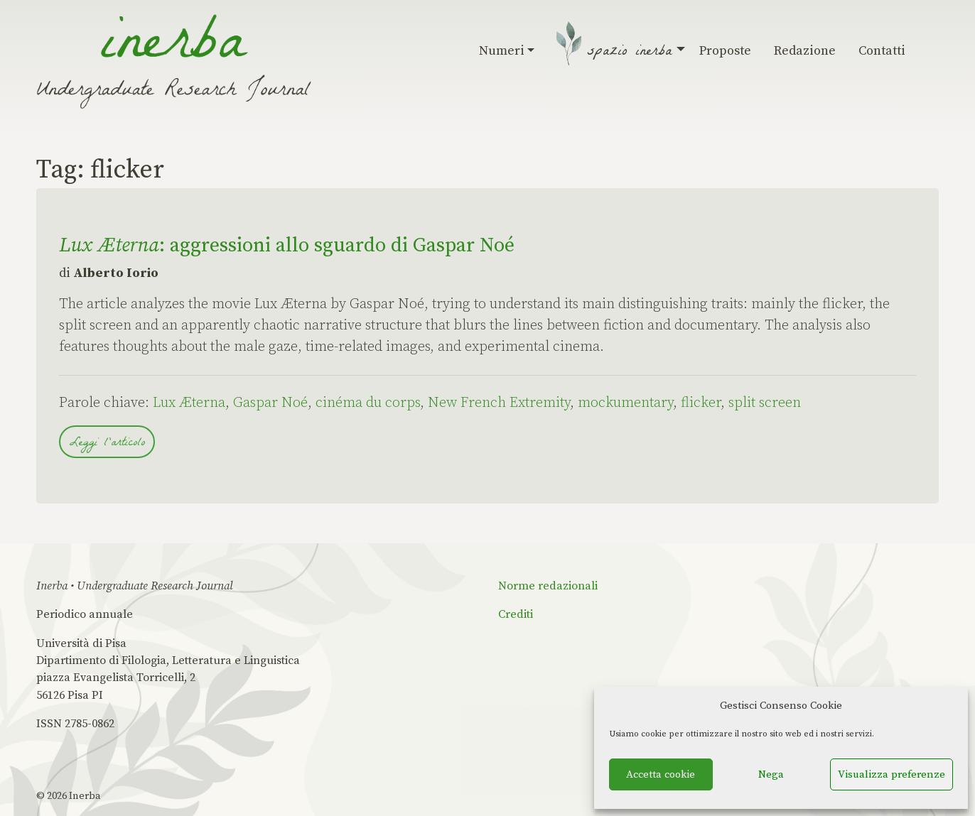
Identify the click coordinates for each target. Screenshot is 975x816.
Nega (771, 774)
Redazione (805, 51)
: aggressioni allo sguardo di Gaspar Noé (287, 245)
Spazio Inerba (632, 52)
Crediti (515, 614)
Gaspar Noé (270, 403)
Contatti (881, 51)
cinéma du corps (368, 403)
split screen (764, 403)
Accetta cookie (660, 774)
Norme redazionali (548, 586)
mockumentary (625, 403)
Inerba (85, 796)
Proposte (725, 51)
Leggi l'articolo (107, 443)
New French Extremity (499, 403)
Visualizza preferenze (891, 774)
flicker (701, 403)
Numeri (507, 51)
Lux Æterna (189, 403)
